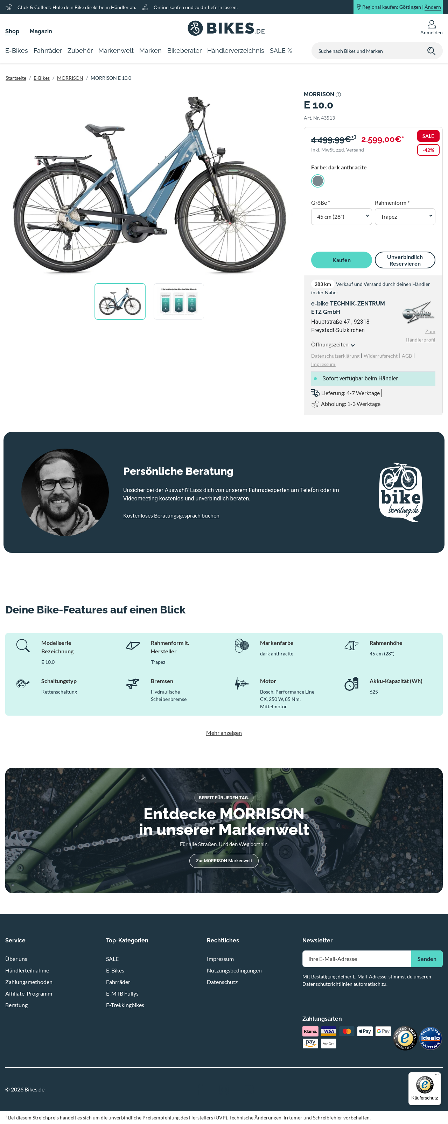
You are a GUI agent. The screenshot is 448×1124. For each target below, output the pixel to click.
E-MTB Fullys (122, 993)
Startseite (16, 78)
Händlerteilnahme (27, 970)
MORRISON (70, 78)
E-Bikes (42, 78)
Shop (12, 31)
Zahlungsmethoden (28, 981)
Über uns (16, 958)
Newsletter (317, 940)
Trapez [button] (389, 216)
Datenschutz (222, 981)
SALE (112, 958)
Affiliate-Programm (28, 993)
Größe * (320, 202)
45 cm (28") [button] (330, 216)
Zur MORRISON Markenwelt (224, 860)
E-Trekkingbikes (125, 1005)
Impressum (220, 958)
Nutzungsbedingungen (234, 970)
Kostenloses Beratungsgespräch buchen (171, 515)
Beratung (16, 1005)
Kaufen (341, 260)
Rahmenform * (392, 202)
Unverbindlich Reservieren (405, 260)
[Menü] (437, 1076)
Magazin (41, 31)
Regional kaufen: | (401, 7)
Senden (427, 958)
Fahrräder (118, 981)
